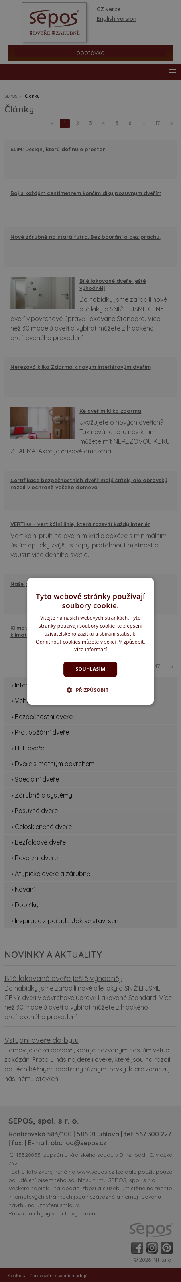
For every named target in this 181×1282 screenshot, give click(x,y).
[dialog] (90, 640)
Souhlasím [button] (91, 669)
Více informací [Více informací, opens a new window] (90, 649)
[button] (90, 690)
